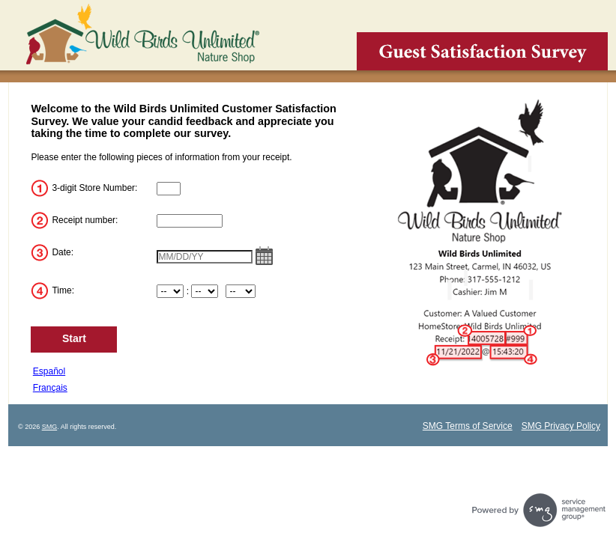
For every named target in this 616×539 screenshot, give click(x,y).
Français (50, 388)
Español (49, 371)
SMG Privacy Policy (561, 426)
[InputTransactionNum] (190, 221)
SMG (50, 426)
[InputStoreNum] (169, 188)
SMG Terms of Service (468, 426)
